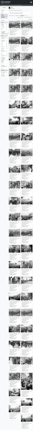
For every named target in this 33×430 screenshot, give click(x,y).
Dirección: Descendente (28, 17)
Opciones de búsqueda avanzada (16, 13)
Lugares (2, 20)
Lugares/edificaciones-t (4, 38)
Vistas (4, 54)
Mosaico (22, 15)
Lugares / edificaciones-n (4, 51)
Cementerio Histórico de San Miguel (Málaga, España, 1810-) (4, 60)
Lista (25, 15)
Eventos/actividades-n (4, 41)
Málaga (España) (4, 25)
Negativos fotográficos (4, 75)
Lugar (4, 29)
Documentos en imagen (4, 73)
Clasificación (17, 15)
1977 (4, 45)
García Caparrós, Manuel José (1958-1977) (4, 16)
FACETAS (4, 7)
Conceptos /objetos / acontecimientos (4, 32)
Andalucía (4, 27)
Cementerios (4, 56)
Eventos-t (4, 48)
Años (4, 43)
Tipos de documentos (3, 66)
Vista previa (11, 15)
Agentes (2, 10)
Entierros (4, 47)
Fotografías (4, 70)
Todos (2, 12)
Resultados (30, 19)
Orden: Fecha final (20, 17)
